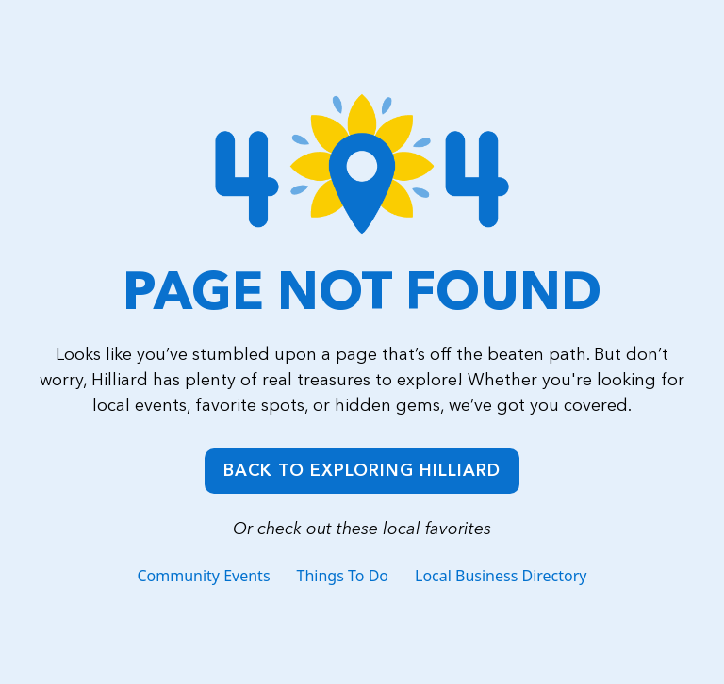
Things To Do (342, 575)
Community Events (203, 575)
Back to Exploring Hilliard (362, 470)
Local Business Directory (501, 575)
